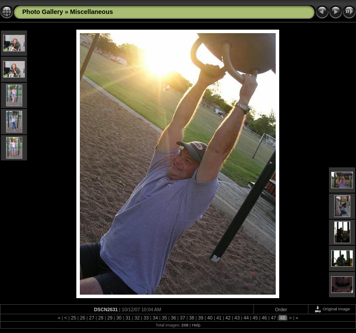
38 (191, 317)
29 (110, 317)
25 (73, 317)
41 (219, 317)
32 (137, 317)
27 (92, 317)
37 (182, 317)
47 (273, 317)
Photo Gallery (42, 11)
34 (155, 317)
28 (101, 317)
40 (210, 317)
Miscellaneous (91, 11)
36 (174, 317)
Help (196, 325)
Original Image (332, 308)
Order (281, 309)
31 (128, 317)
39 (201, 317)
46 (264, 317)
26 (82, 317)
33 (146, 317)
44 (246, 317)
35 (164, 317)
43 (237, 317)
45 (255, 317)
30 (119, 317)
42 (228, 317)
